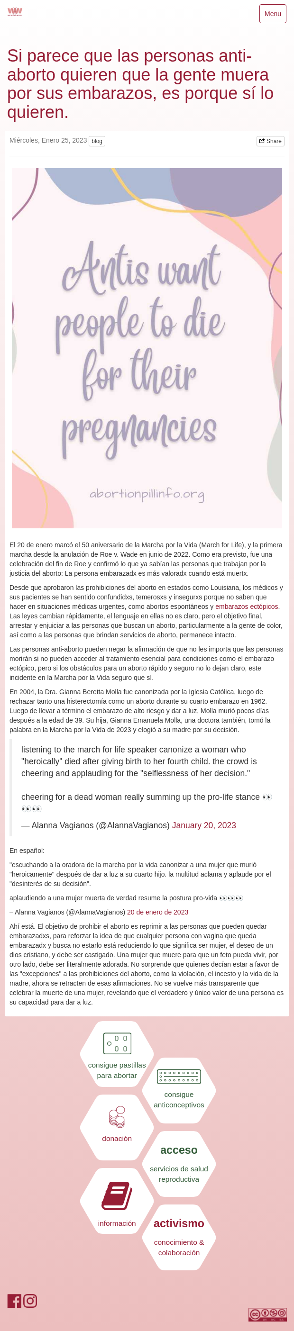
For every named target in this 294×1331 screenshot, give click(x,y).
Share (270, 141)
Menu (275, 16)
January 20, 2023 (204, 825)
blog (97, 141)
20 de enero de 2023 (157, 912)
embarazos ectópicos (246, 606)
